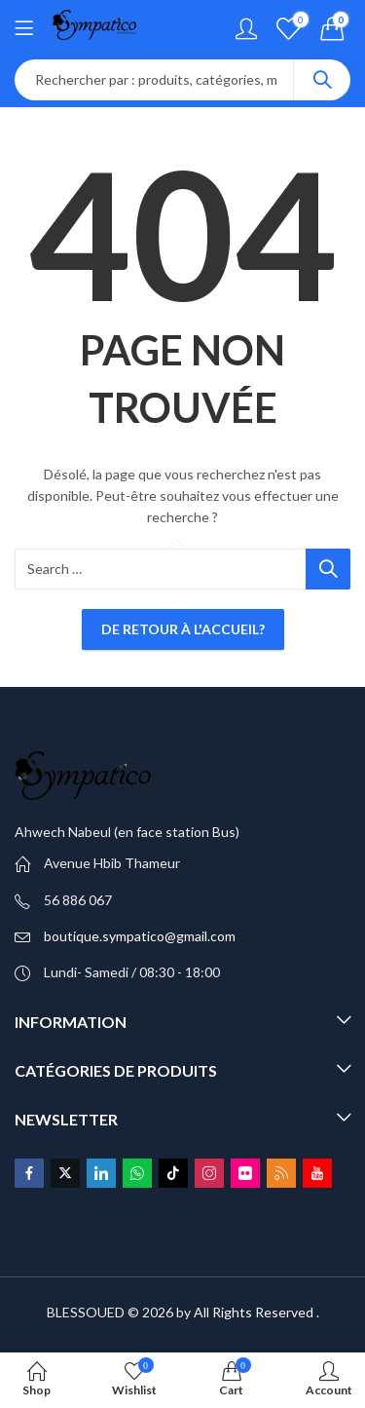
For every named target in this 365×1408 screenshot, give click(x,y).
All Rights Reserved (253, 1312)
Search (322, 79)
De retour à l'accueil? (183, 629)
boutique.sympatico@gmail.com (140, 936)
